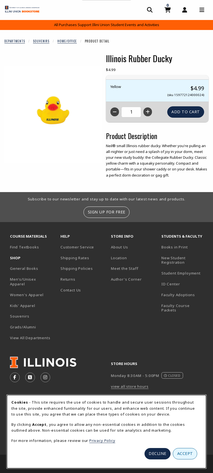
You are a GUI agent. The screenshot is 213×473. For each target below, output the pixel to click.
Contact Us (70, 290)
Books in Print (184, 247)
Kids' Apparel (22, 305)
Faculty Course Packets (175, 308)
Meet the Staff (124, 268)
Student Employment (184, 273)
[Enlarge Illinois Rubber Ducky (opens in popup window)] (53, 114)
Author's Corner (126, 279)
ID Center (184, 283)
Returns (67, 279)
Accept (185, 453)
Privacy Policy (102, 440)
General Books (24, 268)
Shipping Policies (76, 268)
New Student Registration (173, 260)
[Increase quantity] (147, 111)
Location (119, 257)
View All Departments (30, 337)
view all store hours (130, 386)
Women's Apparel (26, 294)
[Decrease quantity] (114, 111)
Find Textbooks (24, 247)
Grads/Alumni (23, 326)
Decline (157, 453)
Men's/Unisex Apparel (23, 281)
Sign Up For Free (106, 212)
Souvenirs (41, 41)
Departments (14, 41)
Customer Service (77, 247)
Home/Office (67, 41)
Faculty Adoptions (178, 294)
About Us (119, 247)
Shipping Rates (74, 257)
